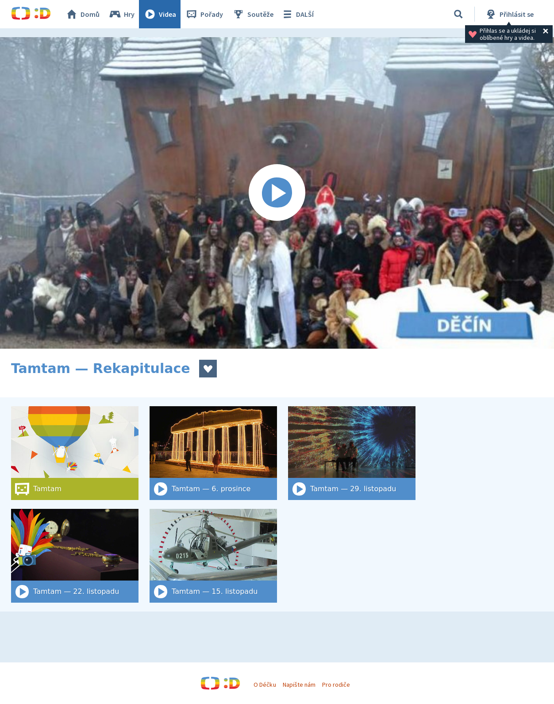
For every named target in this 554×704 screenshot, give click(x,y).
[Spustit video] (277, 193)
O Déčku (265, 685)
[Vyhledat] (458, 14)
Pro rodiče (336, 685)
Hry (121, 14)
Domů (82, 14)
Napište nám (299, 685)
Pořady (204, 14)
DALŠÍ (297, 14)
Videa (159, 14)
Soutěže (252, 14)
